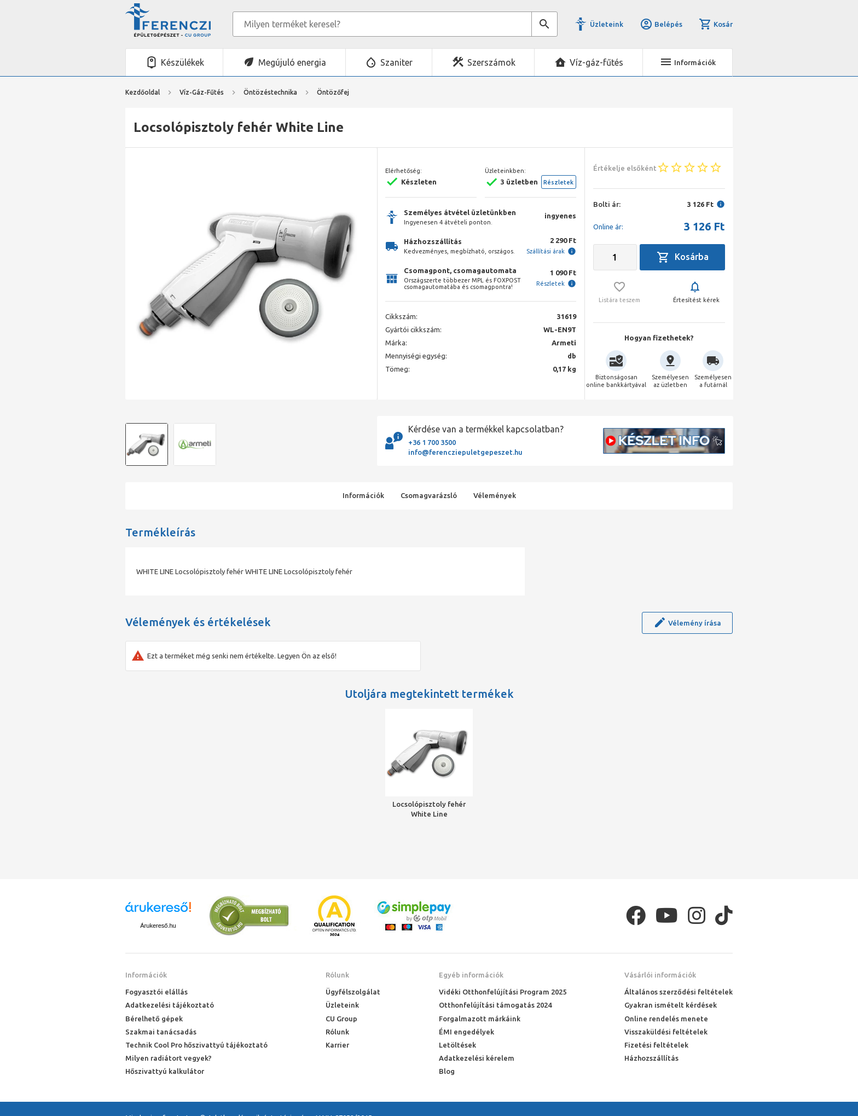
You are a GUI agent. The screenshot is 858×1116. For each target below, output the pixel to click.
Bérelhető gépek (154, 1018)
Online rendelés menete (666, 1018)
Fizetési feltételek (656, 1045)
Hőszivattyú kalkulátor (164, 1071)
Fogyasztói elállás (156, 992)
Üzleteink (606, 24)
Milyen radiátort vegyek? (168, 1058)
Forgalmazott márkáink (479, 1018)
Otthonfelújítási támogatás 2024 (495, 1005)
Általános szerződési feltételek (678, 992)
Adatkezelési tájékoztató (169, 1005)
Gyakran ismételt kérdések (670, 1005)
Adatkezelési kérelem (476, 1058)
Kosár (716, 24)
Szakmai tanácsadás (160, 1032)
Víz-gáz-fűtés (596, 62)
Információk (146, 975)
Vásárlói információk (660, 975)
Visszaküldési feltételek (666, 1032)
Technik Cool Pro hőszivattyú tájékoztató (196, 1045)
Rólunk (337, 975)
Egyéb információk (471, 975)
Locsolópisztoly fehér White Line (429, 809)
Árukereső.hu (158, 925)
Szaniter (396, 62)
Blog (447, 1071)
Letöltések (457, 1045)
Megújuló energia (292, 62)
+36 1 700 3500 (432, 442)
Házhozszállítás (651, 1058)
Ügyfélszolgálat (353, 992)
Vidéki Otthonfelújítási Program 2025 (502, 992)
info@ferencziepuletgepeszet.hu (465, 452)
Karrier (337, 1045)
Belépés (661, 24)
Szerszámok (491, 62)
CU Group (341, 1018)
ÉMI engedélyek (466, 1032)
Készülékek (182, 62)
